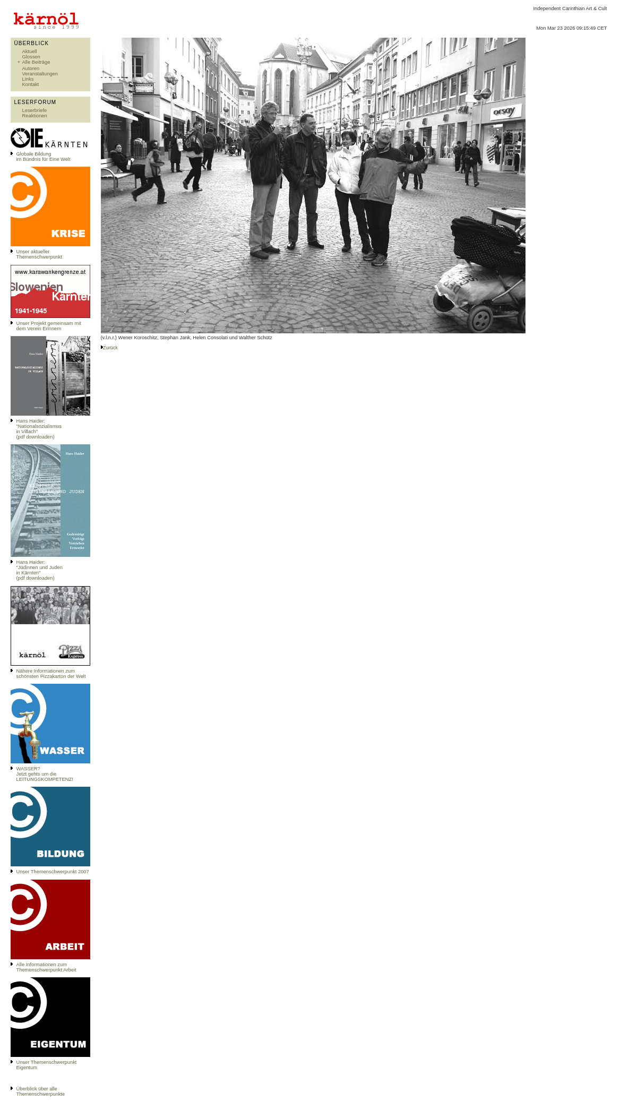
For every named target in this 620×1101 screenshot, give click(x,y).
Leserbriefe (34, 110)
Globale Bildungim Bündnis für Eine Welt (43, 156)
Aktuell (29, 51)
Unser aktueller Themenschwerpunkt (39, 254)
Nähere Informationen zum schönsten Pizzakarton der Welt (51, 673)
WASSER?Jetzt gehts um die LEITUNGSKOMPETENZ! (44, 774)
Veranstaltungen (40, 73)
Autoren (31, 68)
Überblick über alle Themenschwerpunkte (40, 1091)
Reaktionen (34, 115)
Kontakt (30, 84)
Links (28, 79)
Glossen (31, 56)
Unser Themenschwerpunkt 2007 (52, 871)
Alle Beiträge (36, 62)
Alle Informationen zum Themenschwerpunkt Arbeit (46, 967)
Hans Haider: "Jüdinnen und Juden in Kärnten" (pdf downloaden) (39, 570)
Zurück (110, 347)
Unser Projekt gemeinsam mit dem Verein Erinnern (48, 326)
